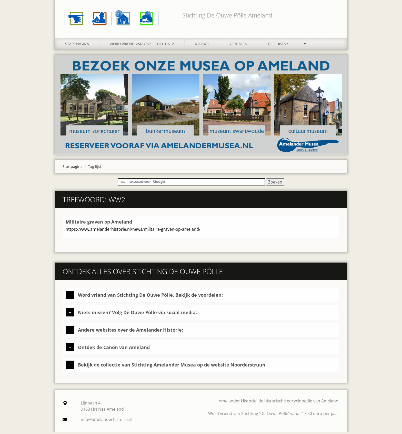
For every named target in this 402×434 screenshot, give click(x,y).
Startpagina (77, 45)
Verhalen (238, 45)
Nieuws (202, 45)
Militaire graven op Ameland (99, 223)
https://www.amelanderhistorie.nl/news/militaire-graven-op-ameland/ (133, 231)
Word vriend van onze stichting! (142, 45)
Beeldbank (278, 45)
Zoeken (334, 15)
